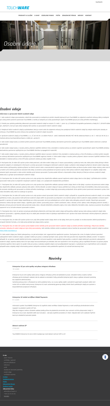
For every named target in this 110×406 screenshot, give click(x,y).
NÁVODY (80, 15)
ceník (5, 367)
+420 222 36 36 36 (9, 394)
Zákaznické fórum (69, 15)
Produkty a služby (25, 15)
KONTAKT (88, 15)
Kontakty (6, 396)
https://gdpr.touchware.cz (8, 230)
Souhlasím (99, 2)
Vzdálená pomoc (47, 15)
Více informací (88, 2)
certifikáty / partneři (10, 360)
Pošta (58, 15)
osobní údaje (8, 372)
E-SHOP (36, 15)
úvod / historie (8, 358)
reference (7, 365)
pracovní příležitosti (9, 362)
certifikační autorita (9, 374)
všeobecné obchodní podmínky (13, 370)
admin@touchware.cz (10, 391)
